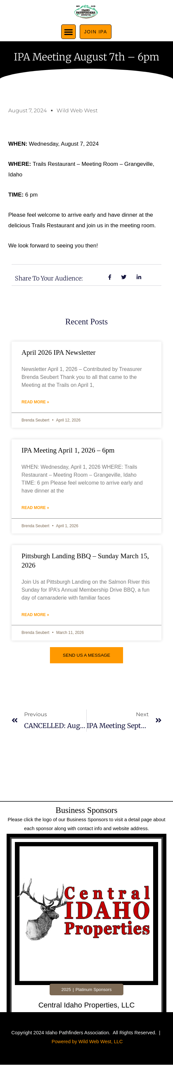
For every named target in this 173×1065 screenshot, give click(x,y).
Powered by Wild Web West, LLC (87, 1041)
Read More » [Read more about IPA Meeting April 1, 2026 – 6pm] (35, 507)
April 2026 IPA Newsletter (59, 352)
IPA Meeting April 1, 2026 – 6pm (68, 450)
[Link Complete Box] (86, 933)
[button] (68, 31)
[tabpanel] (86, 935)
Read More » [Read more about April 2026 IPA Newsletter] (35, 402)
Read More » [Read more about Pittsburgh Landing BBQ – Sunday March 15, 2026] (35, 614)
